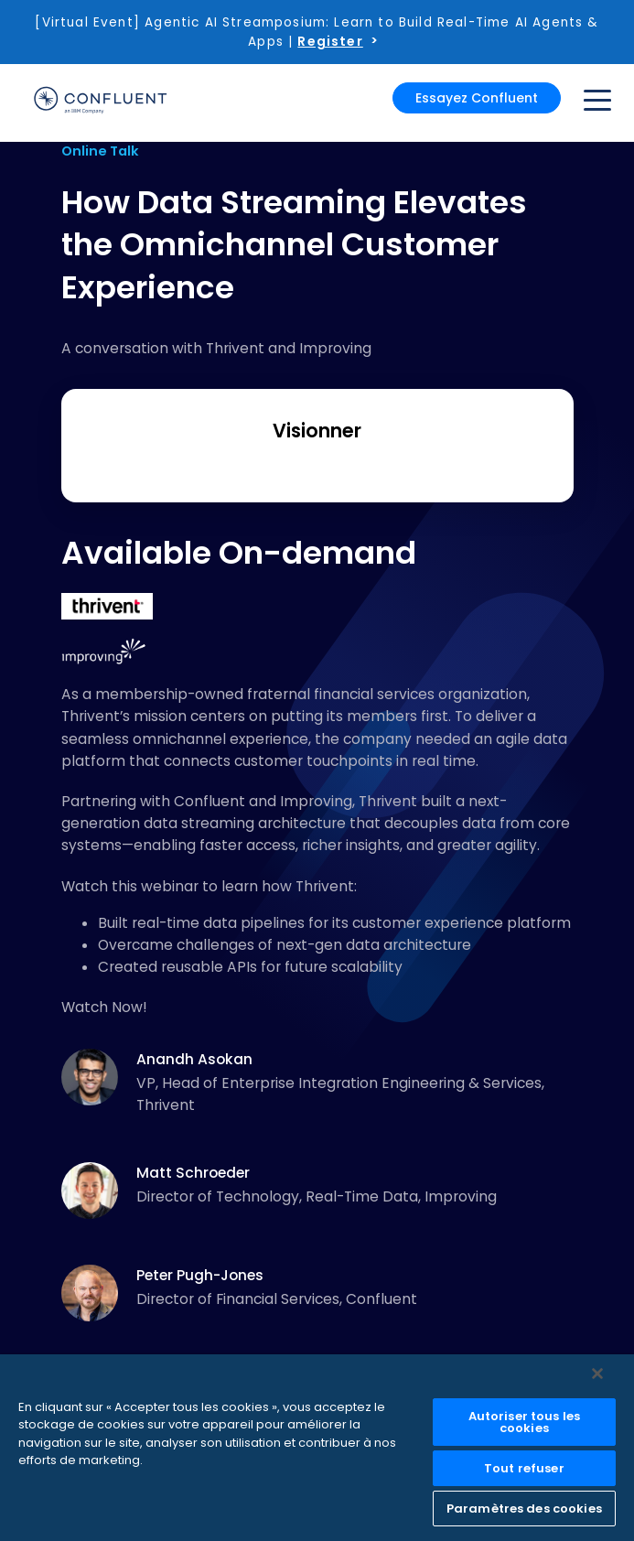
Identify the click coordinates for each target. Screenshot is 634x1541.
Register (329, 41)
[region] (317, 1447)
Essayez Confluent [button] (476, 98)
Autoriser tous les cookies (524, 1422)
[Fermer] (597, 1373)
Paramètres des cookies (524, 1508)
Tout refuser (524, 1468)
